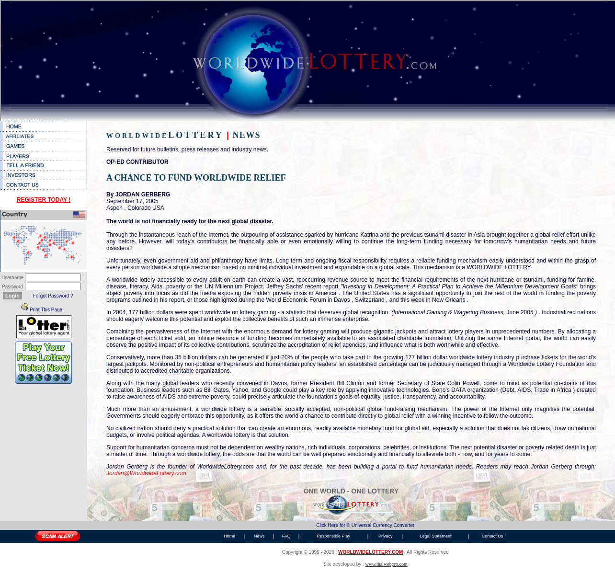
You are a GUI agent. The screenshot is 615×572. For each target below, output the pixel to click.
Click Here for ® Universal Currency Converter (365, 525)
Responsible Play (333, 536)
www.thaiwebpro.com (386, 564)
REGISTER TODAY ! (43, 199)
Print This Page (46, 309)
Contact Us (492, 536)
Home (229, 536)
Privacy (385, 536)
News (259, 536)
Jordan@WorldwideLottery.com (146, 473)
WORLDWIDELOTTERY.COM (370, 552)
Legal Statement (436, 536)
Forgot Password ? (53, 295)
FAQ (286, 536)
